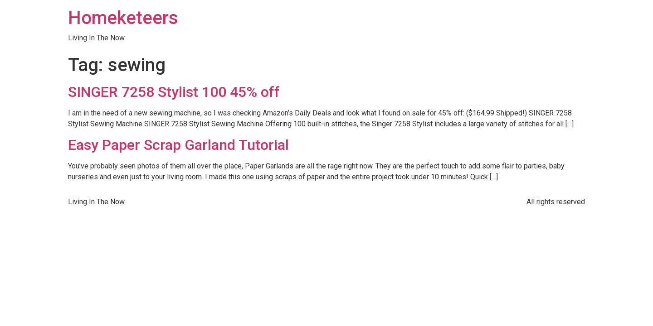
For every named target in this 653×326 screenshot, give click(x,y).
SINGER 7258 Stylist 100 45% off (174, 92)
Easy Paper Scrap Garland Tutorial (178, 144)
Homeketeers (123, 18)
